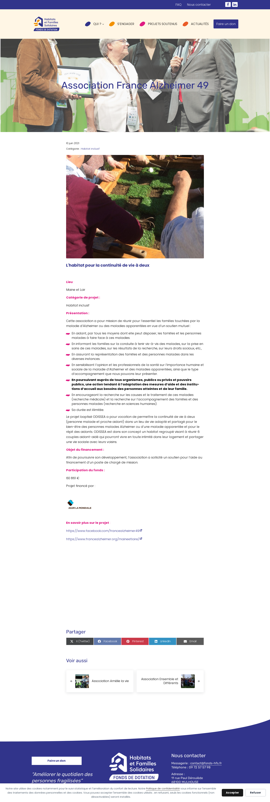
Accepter (232, 792)
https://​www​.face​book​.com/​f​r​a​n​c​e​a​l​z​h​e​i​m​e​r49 (102, 535)
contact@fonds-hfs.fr (206, 763)
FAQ (178, 4)
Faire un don (57, 761)
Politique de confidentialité (163, 788)
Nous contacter (199, 4)
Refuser (255, 792)
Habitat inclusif (90, 151)
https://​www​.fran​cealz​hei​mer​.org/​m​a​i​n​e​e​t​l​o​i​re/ (102, 543)
